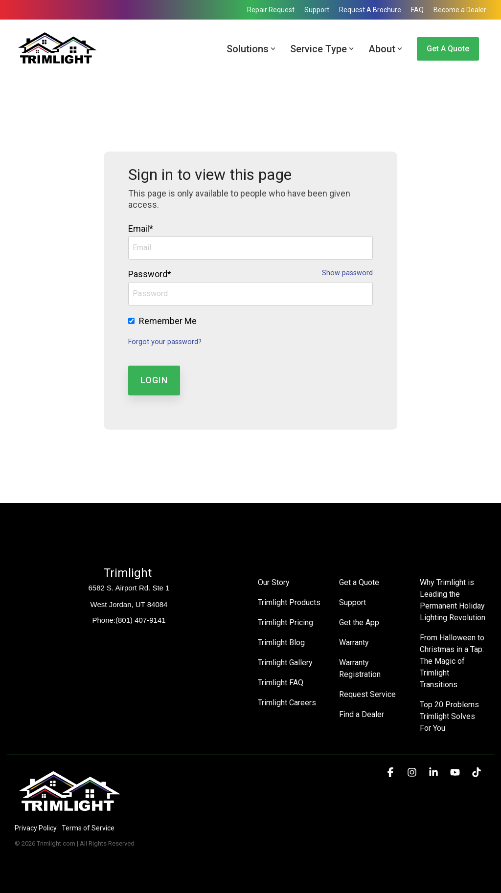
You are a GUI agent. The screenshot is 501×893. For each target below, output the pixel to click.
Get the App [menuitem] (359, 622)
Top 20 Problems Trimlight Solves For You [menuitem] (450, 716)
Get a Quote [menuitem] (359, 582)
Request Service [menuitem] (367, 694)
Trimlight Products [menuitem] (289, 602)
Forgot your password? (165, 342)
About (385, 49)
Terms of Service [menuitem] (88, 828)
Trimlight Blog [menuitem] (281, 642)
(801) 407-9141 (140, 620)
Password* (149, 274)
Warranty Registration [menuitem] (360, 668)
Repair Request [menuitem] (271, 10)
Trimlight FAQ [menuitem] (280, 682)
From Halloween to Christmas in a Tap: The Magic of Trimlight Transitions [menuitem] (453, 661)
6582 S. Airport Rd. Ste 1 (129, 588)
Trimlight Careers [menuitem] (287, 702)
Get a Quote (448, 48)
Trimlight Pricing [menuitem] (285, 622)
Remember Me (168, 321)
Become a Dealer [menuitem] (459, 10)
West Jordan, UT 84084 (129, 604)
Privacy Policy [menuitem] (36, 828)
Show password (347, 273)
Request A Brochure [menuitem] (370, 10)
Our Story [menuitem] (274, 582)
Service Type (322, 49)
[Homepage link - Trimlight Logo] (70, 811)
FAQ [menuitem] (417, 10)
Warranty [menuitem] (354, 642)
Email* (140, 228)
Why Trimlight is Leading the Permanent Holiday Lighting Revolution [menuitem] (453, 600)
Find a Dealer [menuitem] (361, 714)
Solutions (251, 49)
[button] (391, 772)
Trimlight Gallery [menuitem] (285, 662)
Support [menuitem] (316, 10)
